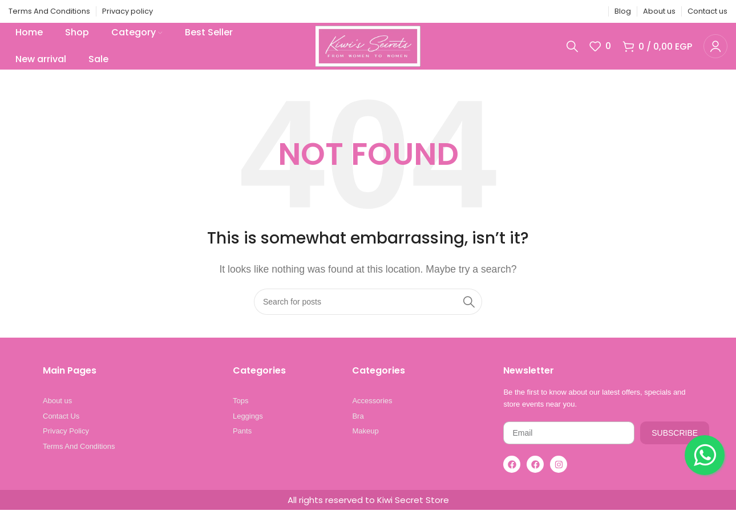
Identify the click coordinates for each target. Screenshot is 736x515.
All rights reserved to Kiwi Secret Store (368, 505)
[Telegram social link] (595, 11)
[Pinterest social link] (566, 11)
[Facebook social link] (537, 11)
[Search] (572, 48)
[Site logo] (367, 47)
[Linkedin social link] (581, 11)
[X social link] (551, 11)
